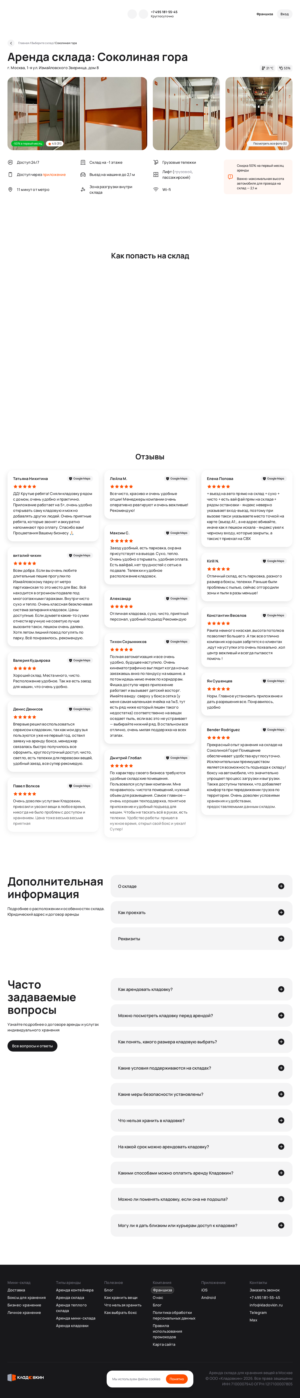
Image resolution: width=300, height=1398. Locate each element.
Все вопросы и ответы (32, 1045)
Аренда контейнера (75, 1290)
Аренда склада (70, 1297)
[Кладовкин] (28, 14)
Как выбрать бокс (120, 1312)
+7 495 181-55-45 (164, 12)
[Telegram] (132, 14)
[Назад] (11, 43)
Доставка (16, 1290)
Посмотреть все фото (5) (270, 143)
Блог (108, 1290)
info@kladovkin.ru (266, 1305)
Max (253, 1320)
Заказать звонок (265, 1290)
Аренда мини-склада (76, 1318)
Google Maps (81, 478)
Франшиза (265, 14)
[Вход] (284, 14)
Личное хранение (24, 1312)
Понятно (177, 1379)
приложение (54, 174)
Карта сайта (164, 1344)
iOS (204, 1290)
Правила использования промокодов (167, 1331)
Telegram (258, 1312)
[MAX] (143, 14)
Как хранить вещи (121, 1297)
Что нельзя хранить (123, 1305)
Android (208, 1297)
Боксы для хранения (27, 1297)
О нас (158, 1297)
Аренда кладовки (72, 1325)
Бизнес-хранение (24, 1305)
